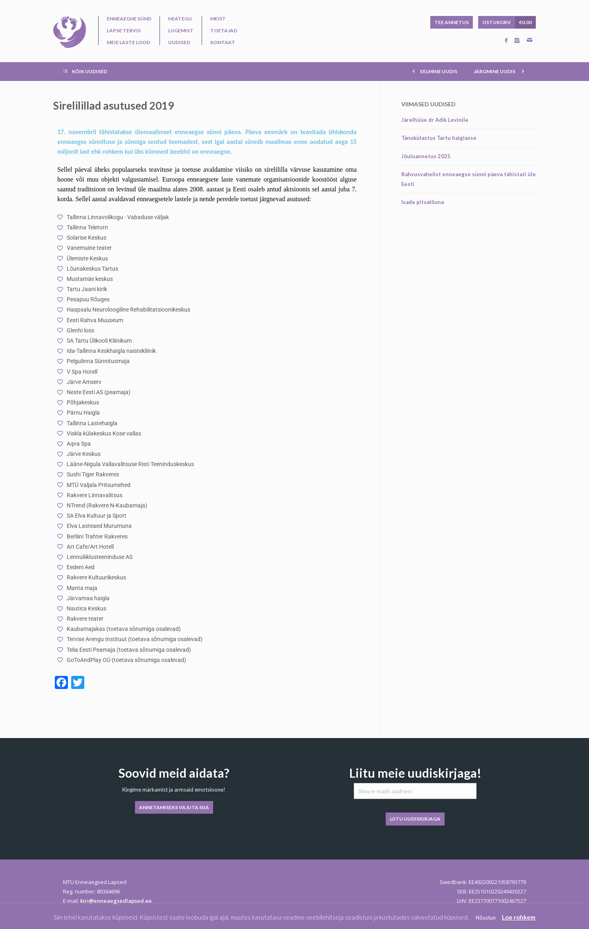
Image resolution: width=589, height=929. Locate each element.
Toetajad (223, 30)
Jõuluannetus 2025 (426, 156)
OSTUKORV (509, 22)
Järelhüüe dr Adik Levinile (434, 120)
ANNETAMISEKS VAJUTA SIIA (174, 807)
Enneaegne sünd (129, 18)
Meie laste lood (128, 42)
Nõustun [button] (486, 917)
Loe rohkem (518, 917)
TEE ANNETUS (451, 22)
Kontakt (222, 42)
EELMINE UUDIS (433, 70)
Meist (218, 18)
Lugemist (180, 30)
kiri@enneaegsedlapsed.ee (116, 900)
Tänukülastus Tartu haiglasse (439, 138)
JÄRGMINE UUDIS (501, 70)
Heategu (180, 18)
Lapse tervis (124, 30)
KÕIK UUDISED (84, 70)
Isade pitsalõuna (422, 202)
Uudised (179, 42)
